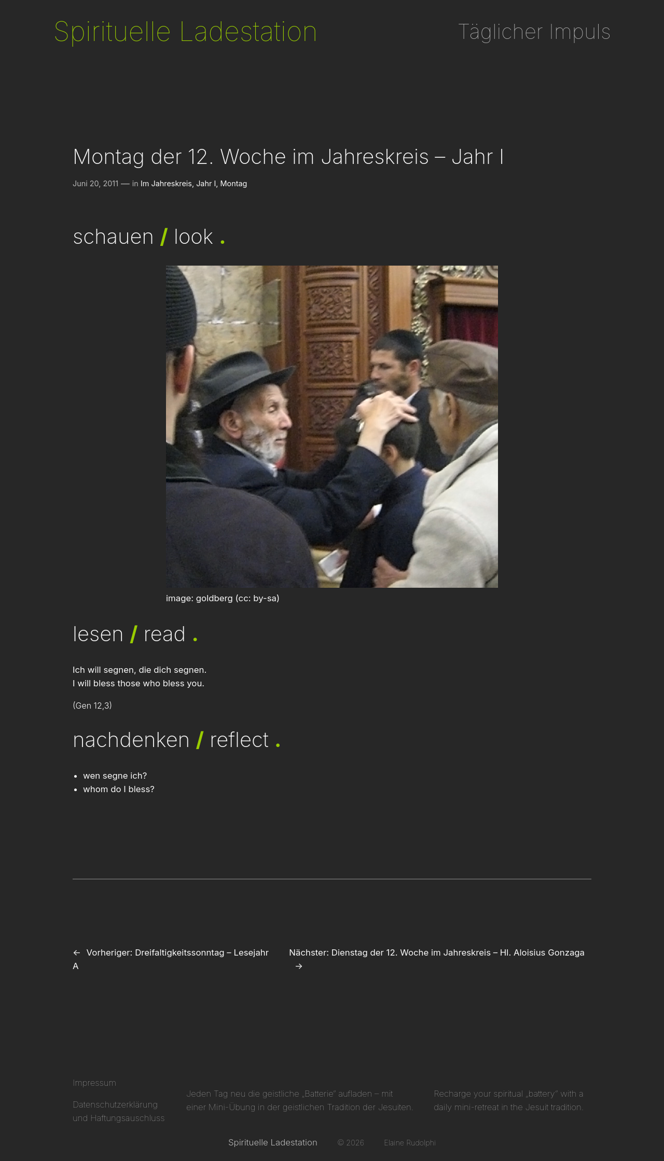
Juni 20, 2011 (95, 183)
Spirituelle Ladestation (185, 31)
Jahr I (206, 183)
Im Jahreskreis (166, 183)
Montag (233, 183)
